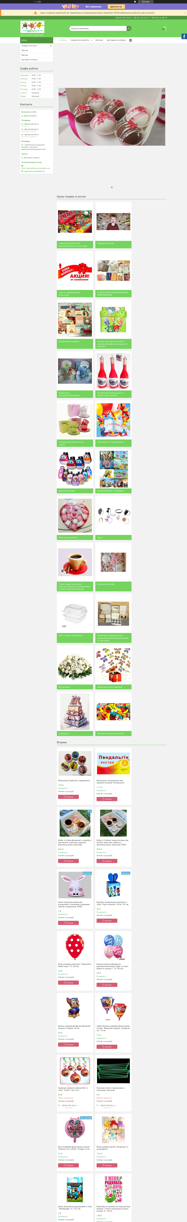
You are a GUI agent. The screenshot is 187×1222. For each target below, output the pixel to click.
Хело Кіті (62, 1189)
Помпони (63, 1182)
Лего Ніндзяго (28, 1165)
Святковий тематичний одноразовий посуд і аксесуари (73, 244)
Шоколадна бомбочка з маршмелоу (74, 638)
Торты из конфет (104, 1182)
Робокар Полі (65, 1203)
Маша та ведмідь (29, 1204)
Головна (63, 40)
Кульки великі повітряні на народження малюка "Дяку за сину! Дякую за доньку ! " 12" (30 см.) (111, 764)
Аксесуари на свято (67, 1154)
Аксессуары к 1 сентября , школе (147, 1183)
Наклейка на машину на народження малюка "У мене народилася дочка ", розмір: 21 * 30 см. (73, 949)
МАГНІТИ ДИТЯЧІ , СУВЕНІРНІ (146, 393)
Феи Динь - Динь (104, 1192)
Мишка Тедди (102, 1210)
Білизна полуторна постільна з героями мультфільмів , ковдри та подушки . (148, 295)
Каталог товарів (28, 1147)
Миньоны (101, 1196)
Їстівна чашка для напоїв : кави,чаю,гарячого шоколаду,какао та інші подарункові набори (145, 443)
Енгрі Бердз (27, 1183)
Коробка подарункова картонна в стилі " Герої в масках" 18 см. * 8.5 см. (149, 701)
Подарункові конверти (106, 292)
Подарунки (138, 545)
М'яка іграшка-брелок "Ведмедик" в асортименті (111, 887)
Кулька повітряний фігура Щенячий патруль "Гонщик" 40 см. (149, 763)
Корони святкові (66, 1178)
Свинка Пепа (27, 1172)
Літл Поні (63, 1199)
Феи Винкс (101, 1206)
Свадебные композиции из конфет (111, 1189)
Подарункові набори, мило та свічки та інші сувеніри (109, 345)
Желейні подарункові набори (72, 591)
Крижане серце (28, 1186)
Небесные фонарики (68, 1175)
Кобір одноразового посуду (70, 1151)
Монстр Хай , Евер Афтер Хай (34, 1211)
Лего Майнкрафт (29, 1169)
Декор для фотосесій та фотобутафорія (69, 1170)
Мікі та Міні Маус (29, 1208)
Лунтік (24, 1194)
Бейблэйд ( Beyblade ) (105, 1219)
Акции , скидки (140, 1196)
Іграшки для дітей (104, 243)
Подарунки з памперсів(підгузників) (69, 345)
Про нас (99, 40)
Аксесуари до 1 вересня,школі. (72, 393)
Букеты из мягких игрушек (145, 1159)
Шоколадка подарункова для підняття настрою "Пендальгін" (109, 639)
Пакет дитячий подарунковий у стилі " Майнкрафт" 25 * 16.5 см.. (147, 887)
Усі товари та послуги (111, 979)
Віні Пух (25, 1215)
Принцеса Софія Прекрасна (33, 1179)
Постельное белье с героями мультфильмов (146, 1148)
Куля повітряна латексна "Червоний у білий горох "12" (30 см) (74, 763)
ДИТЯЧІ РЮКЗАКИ (104, 393)
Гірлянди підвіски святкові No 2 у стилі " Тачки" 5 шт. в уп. (110, 825)
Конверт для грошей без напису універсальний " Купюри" (109, 947)
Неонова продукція (67, 1165)
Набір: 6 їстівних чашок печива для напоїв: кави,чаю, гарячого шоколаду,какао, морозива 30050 (74, 702)
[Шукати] (129, 27)
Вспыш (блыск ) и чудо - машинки (73, 1210)
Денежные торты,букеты (107, 1185)
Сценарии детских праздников (72, 1162)
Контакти (26, 1162)
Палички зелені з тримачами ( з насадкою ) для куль (147, 825)
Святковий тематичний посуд (71, 1147)
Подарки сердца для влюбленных (111, 1157)
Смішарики (64, 1196)
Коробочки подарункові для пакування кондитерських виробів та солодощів (149, 496)
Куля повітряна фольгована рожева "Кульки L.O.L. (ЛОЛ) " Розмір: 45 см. (74, 887)
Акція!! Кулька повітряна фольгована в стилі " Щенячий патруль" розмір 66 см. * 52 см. (71, 826)
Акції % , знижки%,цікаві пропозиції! (144, 244)
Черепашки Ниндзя (105, 1203)
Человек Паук (102, 1199)
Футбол (62, 1206)
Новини (61, 987)
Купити (70, 655)
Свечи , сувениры (141, 1172)
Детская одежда (141, 1179)
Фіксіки (62, 1192)
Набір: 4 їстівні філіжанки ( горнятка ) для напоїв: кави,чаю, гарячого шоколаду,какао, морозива (149, 640)
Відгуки (25, 55)
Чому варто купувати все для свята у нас (71, 1034)
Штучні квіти (64, 545)
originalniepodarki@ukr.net (34, 171)
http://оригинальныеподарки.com (35, 168)
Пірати (25, 1190)
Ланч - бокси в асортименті (108, 493)
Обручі (99, 439)
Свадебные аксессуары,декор (146, 1176)
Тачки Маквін (27, 1197)
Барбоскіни (26, 1218)
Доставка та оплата (116, 40)
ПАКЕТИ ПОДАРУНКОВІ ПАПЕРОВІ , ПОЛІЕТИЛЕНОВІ (74, 293)
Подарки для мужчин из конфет (110, 1150)
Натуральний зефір (67, 493)
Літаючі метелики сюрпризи (108, 545)
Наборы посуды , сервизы (145, 1192)
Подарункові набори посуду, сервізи (146, 345)
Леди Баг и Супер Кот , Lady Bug (72, 1221)
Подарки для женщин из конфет (110, 1153)
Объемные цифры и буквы (145, 1163)
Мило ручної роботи (68, 439)
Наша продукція (29, 1151)
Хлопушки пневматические (70, 1185)
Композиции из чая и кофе (108, 1166)
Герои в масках (65, 1217)
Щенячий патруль (29, 1176)
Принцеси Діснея (29, 1201)
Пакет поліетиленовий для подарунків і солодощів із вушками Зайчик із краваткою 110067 (111, 702)
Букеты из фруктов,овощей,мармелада (146, 1154)
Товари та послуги (80, 40)
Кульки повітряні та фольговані (72, 1158)
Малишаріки (64, 1214)
